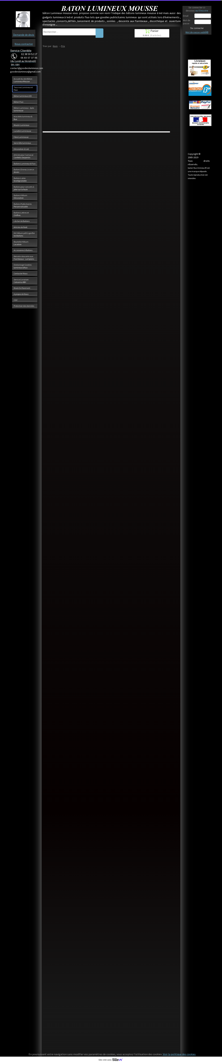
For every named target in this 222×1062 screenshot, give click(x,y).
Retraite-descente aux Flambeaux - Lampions (24, 257)
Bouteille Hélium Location (21, 243)
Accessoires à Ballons (23, 250)
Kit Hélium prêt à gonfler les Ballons (24, 234)
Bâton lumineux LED (23, 96)
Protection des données (24, 306)
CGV (15, 300)
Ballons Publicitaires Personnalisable (23, 205)
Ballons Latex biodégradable (20, 179)
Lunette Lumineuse (22, 131)
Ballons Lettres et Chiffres (21, 213)
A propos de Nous (21, 294)
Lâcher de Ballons (21, 221)
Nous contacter (24, 44)
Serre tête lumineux (22, 143)
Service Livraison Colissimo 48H (21, 280)
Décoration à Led (21, 149)
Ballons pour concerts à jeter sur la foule (24, 188)
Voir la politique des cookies (179, 1054)
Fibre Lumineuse (21, 137)
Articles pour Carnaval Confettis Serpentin (23, 156)
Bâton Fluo (18, 102)
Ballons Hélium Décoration (20, 196)
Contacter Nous (20, 273)
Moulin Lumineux (21, 125)
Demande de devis (23, 34)
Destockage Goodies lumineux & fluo (23, 266)
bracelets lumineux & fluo (23, 117)
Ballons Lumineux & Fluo (24, 163)
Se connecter (197, 28)
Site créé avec (112, 1060)
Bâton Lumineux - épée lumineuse (24, 109)
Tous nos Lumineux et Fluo (23, 88)
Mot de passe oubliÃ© (197, 32)
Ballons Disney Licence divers (24, 170)
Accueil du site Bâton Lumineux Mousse (23, 80)
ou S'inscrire (201, 10)
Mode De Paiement (22, 288)
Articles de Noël (20, 227)
